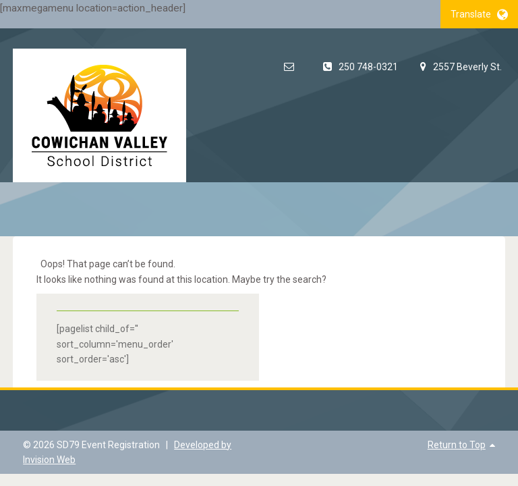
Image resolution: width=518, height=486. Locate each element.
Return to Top (457, 444)
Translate (479, 14)
